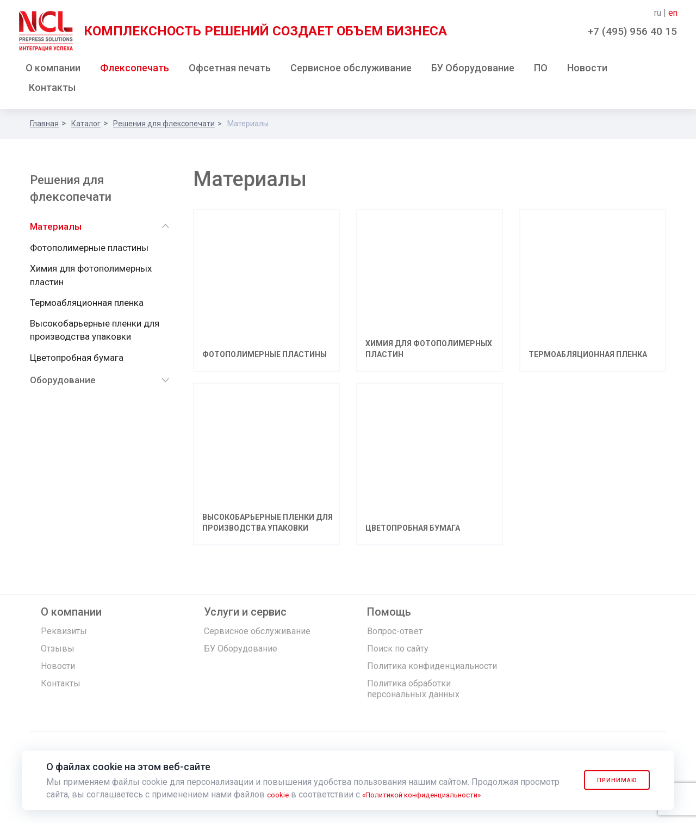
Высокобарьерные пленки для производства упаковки (94, 332)
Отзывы (57, 661)
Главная (44, 125)
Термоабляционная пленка (87, 304)
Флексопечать (134, 70)
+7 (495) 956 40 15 (632, 31)
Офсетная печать (230, 70)
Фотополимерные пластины (89, 249)
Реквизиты (64, 644)
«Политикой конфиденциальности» (438, 794)
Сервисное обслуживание (351, 70)
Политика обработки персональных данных (413, 702)
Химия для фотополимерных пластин (91, 277)
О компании (53, 70)
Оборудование (63, 382)
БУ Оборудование (472, 70)
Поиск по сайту (397, 661)
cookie (280, 794)
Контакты (52, 89)
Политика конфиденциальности (432, 679)
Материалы (56, 228)
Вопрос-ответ (394, 644)
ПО (541, 70)
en (673, 13)
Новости (587, 70)
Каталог (86, 125)
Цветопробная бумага (76, 359)
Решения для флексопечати (164, 125)
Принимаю (610, 780)
